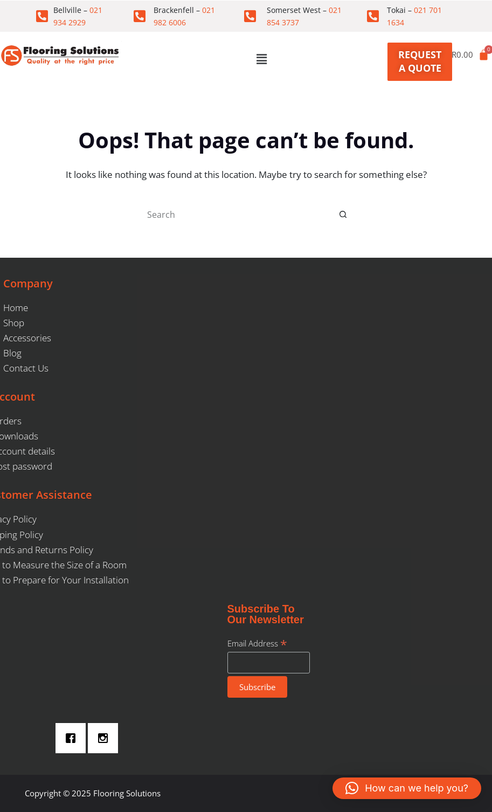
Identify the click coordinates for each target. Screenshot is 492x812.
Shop (13, 322)
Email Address (257, 643)
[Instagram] (105, 738)
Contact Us (25, 368)
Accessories (27, 338)
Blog (12, 353)
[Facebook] (73, 738)
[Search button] (343, 214)
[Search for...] (235, 214)
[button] (261, 59)
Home (15, 307)
